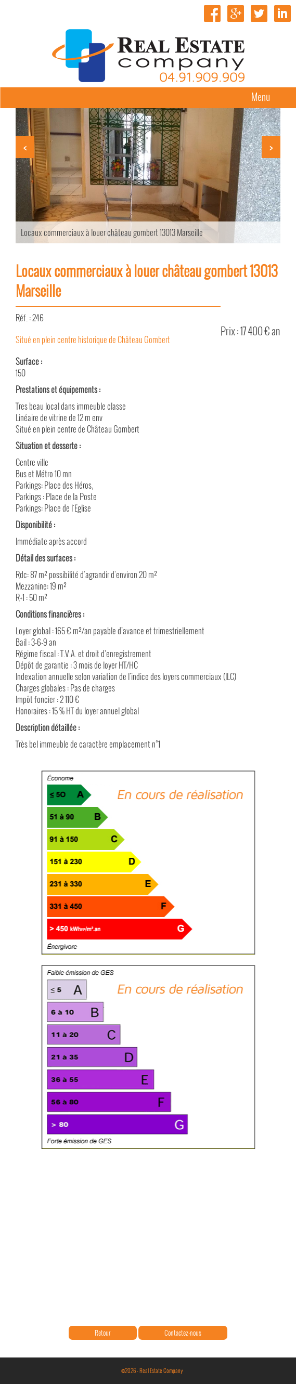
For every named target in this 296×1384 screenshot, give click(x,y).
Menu (260, 96)
